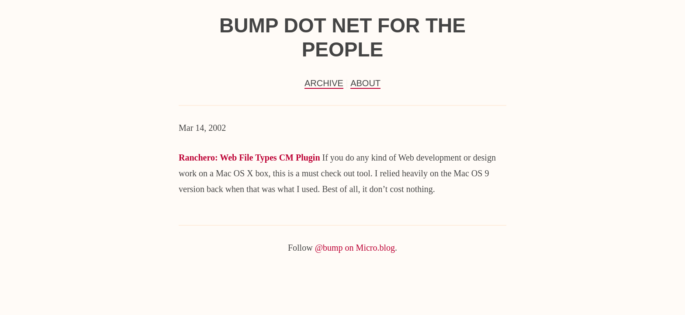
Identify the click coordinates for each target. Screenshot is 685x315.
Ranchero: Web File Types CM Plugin (249, 157)
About (365, 83)
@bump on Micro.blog (355, 247)
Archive (323, 83)
